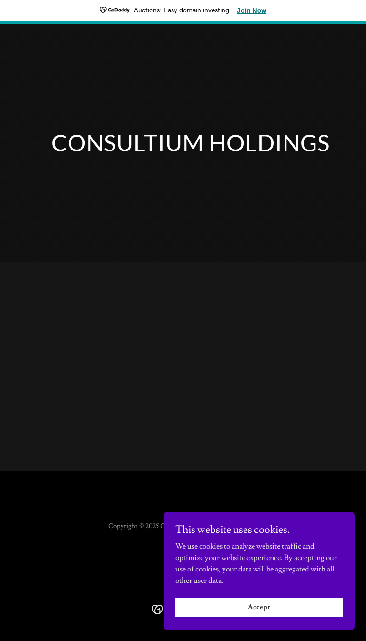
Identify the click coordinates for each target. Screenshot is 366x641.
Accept (259, 606)
